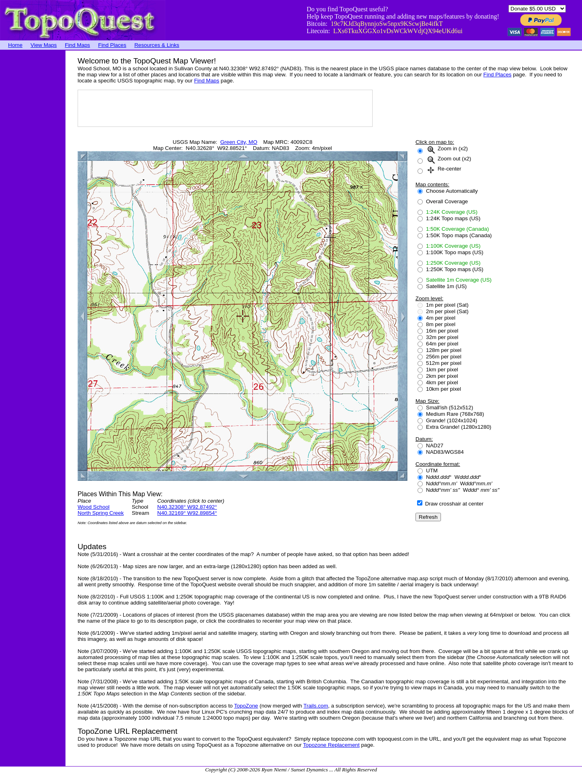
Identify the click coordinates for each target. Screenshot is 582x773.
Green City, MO (238, 142)
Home (15, 45)
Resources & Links (156, 45)
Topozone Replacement (331, 745)
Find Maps (77, 45)
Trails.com (316, 706)
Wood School (94, 507)
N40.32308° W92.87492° (187, 507)
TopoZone (246, 706)
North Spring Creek (101, 513)
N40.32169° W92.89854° (187, 513)
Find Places (112, 45)
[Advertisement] (32, 172)
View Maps (44, 45)
